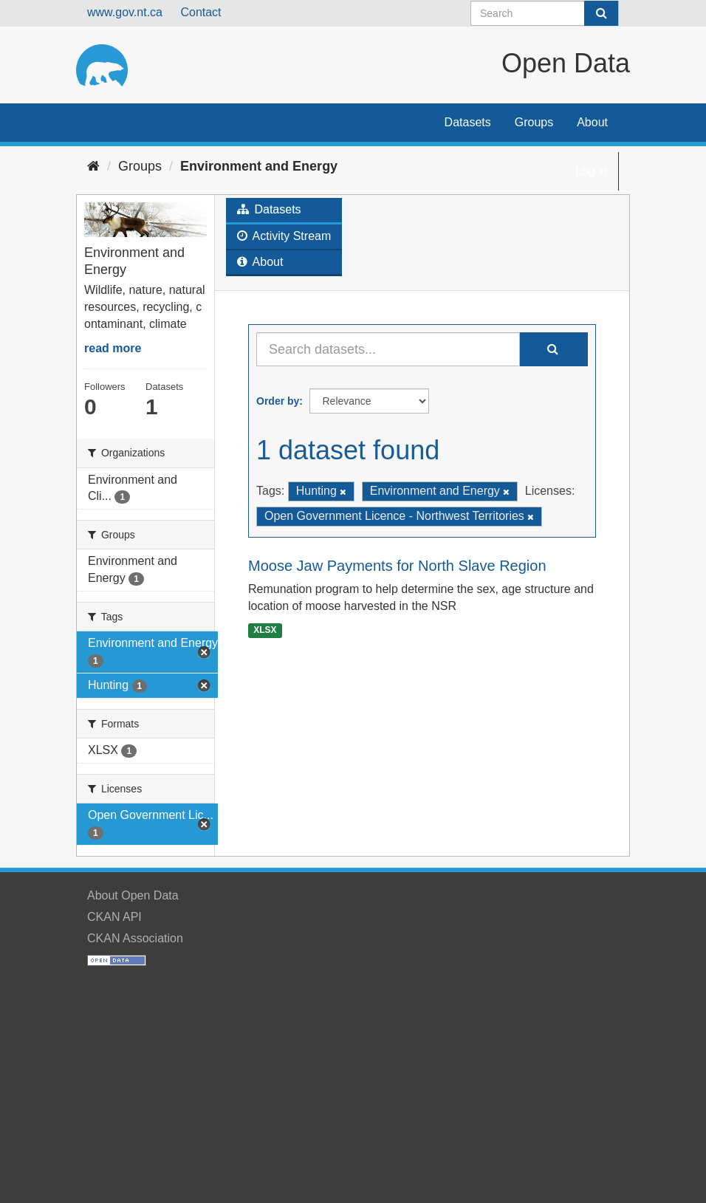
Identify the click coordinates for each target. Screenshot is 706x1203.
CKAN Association (135, 938)
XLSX (264, 630)
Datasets (468, 122)
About (592, 122)
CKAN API (114, 917)
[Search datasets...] (388, 349)
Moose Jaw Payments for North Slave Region (397, 566)
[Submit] (601, 13)
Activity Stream (284, 236)
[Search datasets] (544, 13)
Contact (200, 12)
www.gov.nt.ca (124, 12)
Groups (534, 122)
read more (112, 348)
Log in (591, 171)
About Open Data (133, 895)
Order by (277, 401)
